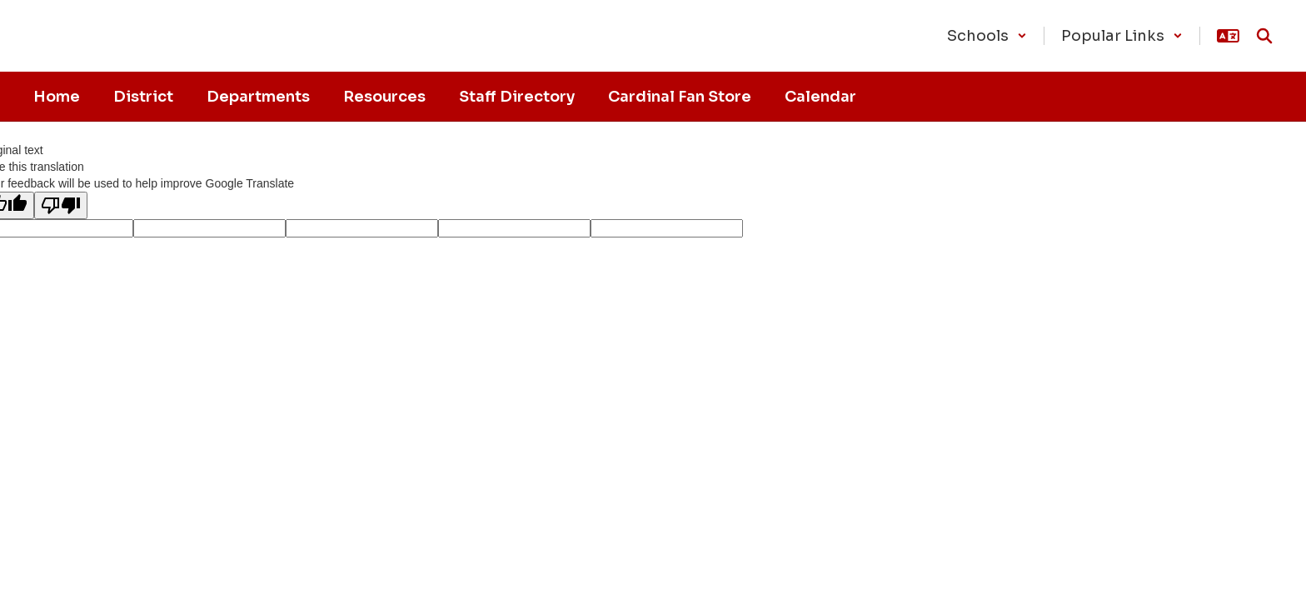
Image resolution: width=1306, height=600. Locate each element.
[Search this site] (1264, 36)
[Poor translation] (60, 205)
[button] (987, 36)
